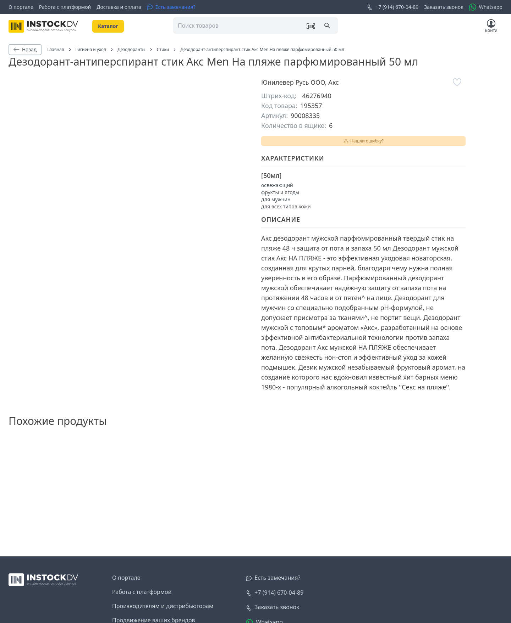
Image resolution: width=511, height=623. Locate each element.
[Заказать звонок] (272, 607)
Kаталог (108, 26)
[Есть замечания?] (171, 7)
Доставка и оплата (119, 7)
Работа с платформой (65, 7)
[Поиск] (328, 26)
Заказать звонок (443, 7)
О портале (21, 7)
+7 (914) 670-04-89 (392, 7)
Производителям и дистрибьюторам (162, 606)
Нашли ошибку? (363, 141)
